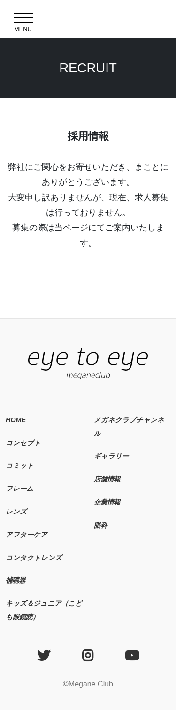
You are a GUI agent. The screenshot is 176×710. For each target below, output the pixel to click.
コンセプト (23, 443)
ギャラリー (111, 456)
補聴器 (15, 580)
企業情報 (107, 502)
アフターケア (26, 534)
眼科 (100, 525)
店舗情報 (107, 479)
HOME (16, 420)
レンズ (16, 511)
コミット (20, 465)
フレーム (19, 488)
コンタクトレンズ (34, 557)
